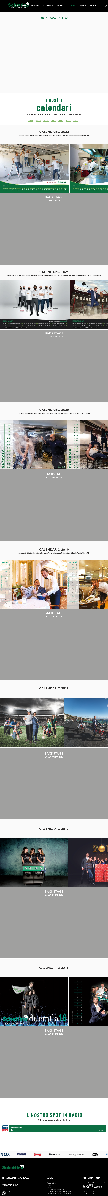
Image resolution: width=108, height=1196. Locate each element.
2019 (53, 120)
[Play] (12, 1130)
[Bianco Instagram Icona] (106, 5)
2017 (38, 120)
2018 (46, 120)
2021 (68, 120)
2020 (60, 120)
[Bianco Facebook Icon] (9, 1193)
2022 (75, 120)
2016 (30, 120)
